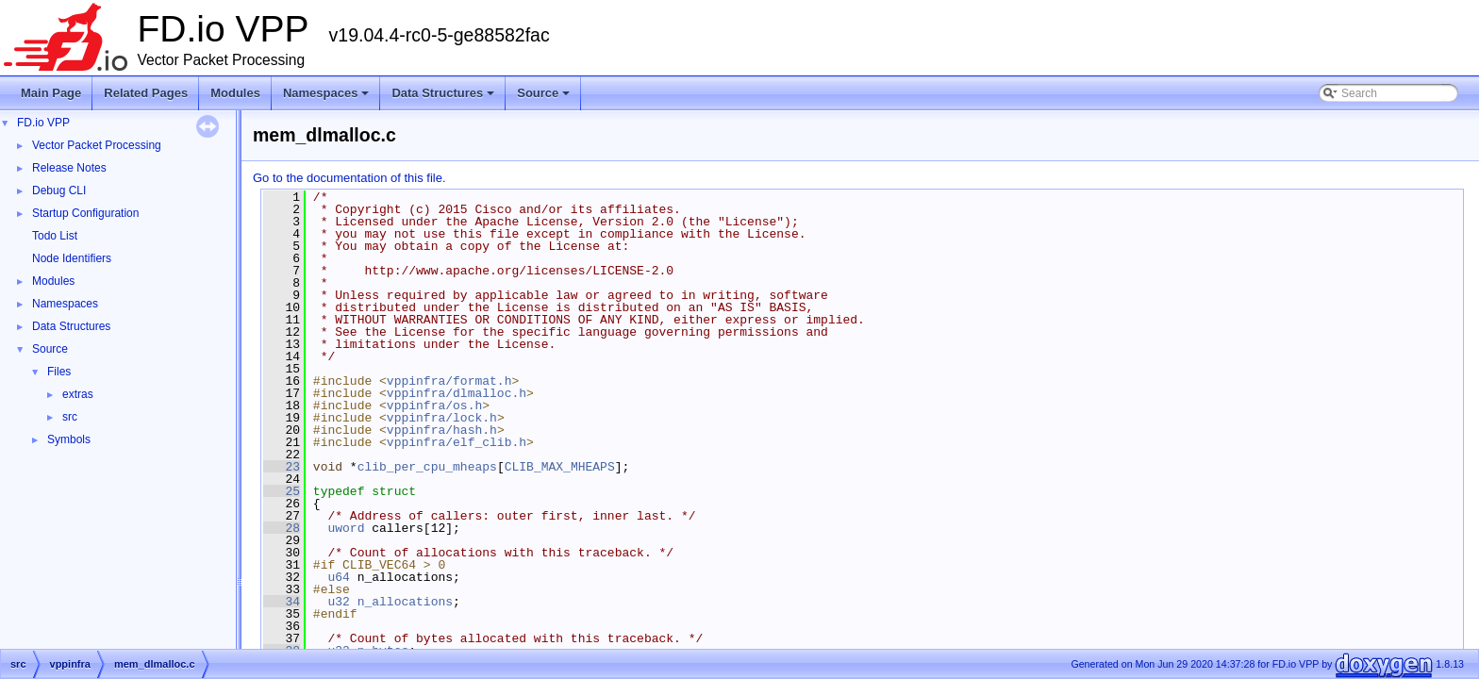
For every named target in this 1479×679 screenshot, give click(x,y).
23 (281, 466)
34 (281, 601)
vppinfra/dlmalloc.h (456, 393)
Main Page (51, 93)
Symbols (69, 439)
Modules (235, 93)
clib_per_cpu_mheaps (427, 466)
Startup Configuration (85, 213)
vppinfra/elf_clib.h (456, 442)
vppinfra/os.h (434, 405)
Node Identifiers (71, 258)
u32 (338, 601)
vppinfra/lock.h (442, 417)
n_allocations (405, 601)
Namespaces (328, 98)
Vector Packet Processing (96, 145)
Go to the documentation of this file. (349, 178)
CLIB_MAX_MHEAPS (560, 466)
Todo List (54, 235)
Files (59, 371)
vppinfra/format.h (449, 381)
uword (345, 528)
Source (545, 98)
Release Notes (69, 167)
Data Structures (444, 98)
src (69, 416)
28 (281, 528)
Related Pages (146, 93)
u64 (338, 577)
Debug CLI (59, 190)
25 (281, 491)
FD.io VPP (43, 122)
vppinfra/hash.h (442, 430)
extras (77, 394)
